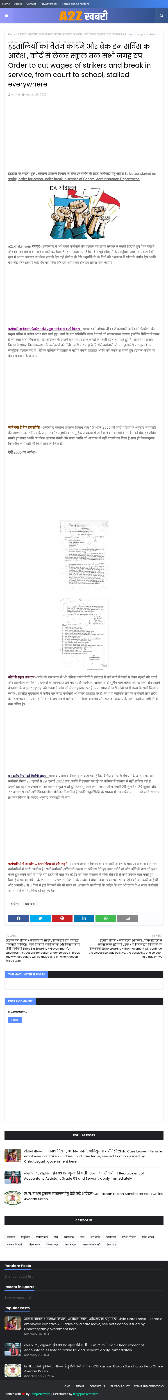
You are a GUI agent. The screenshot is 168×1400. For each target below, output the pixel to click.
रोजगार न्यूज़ (52, 1244)
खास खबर (30, 904)
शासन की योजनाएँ (91, 1244)
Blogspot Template (85, 1394)
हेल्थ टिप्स (111, 1244)
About (18, 4)
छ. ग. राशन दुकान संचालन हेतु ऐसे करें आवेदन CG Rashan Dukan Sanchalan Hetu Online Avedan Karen (93, 1196)
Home (6, 4)
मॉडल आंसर (34, 1244)
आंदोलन (22, 34)
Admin (15, 94)
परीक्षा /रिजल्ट (129, 1237)
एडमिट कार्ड (42, 1237)
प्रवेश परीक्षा (148, 1237)
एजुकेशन (25, 1237)
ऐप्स (56, 1237)
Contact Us (97, 1386)
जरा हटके (95, 1237)
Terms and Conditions (75, 4)
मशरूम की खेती (15, 1244)
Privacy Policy (49, 4)
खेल (82, 1237)
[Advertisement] (84, 135)
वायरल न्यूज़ (70, 1244)
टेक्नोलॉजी (111, 1237)
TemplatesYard (40, 1394)
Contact (31, 4)
